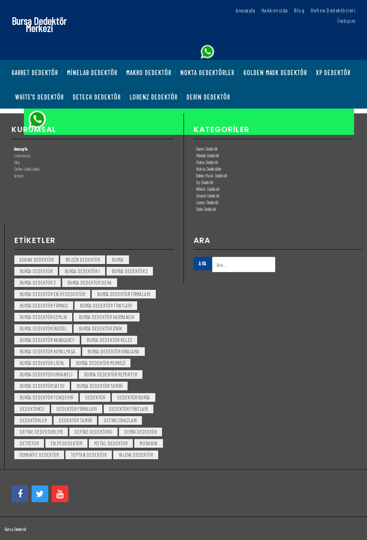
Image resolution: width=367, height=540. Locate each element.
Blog (17, 162)
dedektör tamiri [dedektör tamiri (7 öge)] (75, 420)
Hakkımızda (22, 155)
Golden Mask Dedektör (211, 175)
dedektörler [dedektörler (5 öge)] (33, 420)
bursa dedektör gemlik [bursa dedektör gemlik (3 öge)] (43, 317)
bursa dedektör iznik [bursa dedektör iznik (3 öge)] (100, 328)
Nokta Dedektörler (208, 168)
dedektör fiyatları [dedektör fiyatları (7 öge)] (128, 409)
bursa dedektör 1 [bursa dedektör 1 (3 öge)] (82, 271)
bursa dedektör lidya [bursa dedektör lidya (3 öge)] (42, 363)
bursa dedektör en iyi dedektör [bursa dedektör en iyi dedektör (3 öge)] (52, 294)
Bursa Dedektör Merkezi (38, 24)
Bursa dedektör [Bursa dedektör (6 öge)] (36, 271)
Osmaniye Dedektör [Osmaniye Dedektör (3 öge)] (39, 455)
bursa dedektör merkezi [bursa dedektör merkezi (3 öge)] (100, 363)
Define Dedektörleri (26, 168)
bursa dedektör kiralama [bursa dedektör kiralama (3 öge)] (113, 351)
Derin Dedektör (206, 209)
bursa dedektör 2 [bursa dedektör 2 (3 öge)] (130, 271)
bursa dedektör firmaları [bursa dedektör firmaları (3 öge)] (124, 294)
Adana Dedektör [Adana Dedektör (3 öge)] (37, 259)
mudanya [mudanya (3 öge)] (149, 443)
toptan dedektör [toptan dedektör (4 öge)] (89, 455)
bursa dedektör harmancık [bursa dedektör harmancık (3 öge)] (106, 317)
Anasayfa (20, 148)
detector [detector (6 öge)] (29, 443)
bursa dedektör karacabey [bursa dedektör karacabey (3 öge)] (47, 340)
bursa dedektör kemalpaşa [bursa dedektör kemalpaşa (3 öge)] (48, 351)
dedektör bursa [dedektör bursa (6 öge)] (133, 397)
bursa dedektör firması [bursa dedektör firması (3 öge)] (44, 305)
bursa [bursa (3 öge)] (118, 259)
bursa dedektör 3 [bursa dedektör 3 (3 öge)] (37, 282)
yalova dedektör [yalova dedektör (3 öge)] (136, 455)
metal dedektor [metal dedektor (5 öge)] (111, 443)
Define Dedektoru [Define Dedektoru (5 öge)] (93, 432)
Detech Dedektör (207, 195)
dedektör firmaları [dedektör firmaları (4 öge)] (76, 409)
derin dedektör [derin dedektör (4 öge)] (140, 432)
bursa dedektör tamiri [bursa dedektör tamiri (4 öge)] (99, 386)
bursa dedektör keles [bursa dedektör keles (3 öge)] (109, 340)
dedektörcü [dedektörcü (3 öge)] (32, 409)
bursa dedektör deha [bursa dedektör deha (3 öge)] (89, 282)
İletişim (18, 175)
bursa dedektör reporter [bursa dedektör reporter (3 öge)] (110, 374)
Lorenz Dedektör (207, 202)
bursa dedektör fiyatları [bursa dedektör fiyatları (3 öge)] (106, 305)
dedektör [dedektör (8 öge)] (95, 397)
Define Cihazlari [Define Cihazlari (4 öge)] (120, 420)
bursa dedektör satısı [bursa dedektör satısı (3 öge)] (42, 386)
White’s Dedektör (207, 189)
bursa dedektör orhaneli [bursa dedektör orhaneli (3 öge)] (46, 374)
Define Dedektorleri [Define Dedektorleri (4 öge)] (41, 432)
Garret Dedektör (206, 148)
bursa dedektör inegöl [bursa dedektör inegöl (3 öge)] (43, 328)
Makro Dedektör (207, 162)
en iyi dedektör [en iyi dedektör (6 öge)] (66, 443)
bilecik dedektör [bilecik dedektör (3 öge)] (82, 259)
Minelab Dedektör (207, 155)
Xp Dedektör (204, 182)
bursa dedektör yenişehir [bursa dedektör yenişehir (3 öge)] (46, 397)
